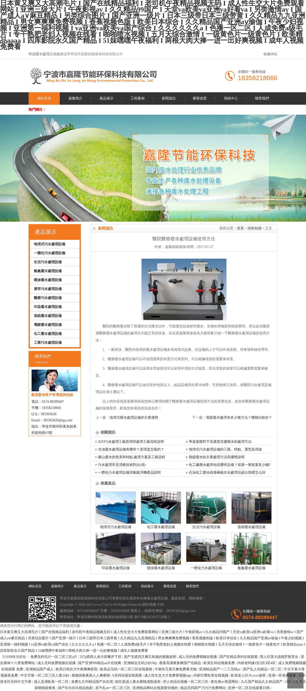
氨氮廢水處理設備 (251, 568)
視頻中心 (231, 98)
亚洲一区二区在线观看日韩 (249, 688)
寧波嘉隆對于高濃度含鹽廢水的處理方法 (220, 442)
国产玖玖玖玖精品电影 (76, 688)
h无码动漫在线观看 (127, 675)
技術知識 (254, 228)
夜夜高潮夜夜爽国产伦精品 (180, 663)
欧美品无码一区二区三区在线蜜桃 (126, 669)
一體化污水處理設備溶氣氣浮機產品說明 (129, 472)
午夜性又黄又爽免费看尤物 (176, 669)
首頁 (240, 228)
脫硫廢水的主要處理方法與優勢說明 (217, 457)
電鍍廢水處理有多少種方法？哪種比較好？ (239, 417)
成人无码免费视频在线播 (198, 657)
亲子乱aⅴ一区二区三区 (113, 688)
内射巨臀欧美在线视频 (211, 675)
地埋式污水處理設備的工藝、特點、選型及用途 (225, 449)
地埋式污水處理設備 (115, 527)
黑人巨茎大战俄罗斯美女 (279, 657)
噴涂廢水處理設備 (161, 568)
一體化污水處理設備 (206, 568)
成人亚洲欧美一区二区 (52, 682)
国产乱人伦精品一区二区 (262, 669)
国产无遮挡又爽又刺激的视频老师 (150, 657)
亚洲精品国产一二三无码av (220, 669)
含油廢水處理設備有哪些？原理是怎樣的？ (131, 449)
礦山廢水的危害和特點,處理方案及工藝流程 (131, 457)
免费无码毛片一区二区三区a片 (54, 657)
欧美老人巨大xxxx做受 (249, 675)
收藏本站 (270, 54)
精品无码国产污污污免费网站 (203, 688)
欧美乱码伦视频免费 (220, 663)
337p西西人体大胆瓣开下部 (101, 657)
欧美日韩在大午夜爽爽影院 (77, 669)
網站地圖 (149, 604)
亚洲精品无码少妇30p (141, 663)
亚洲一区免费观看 (282, 675)
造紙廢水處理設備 (251, 527)
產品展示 (106, 98)
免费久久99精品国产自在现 (92, 682)
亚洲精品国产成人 (40, 669)
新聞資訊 (169, 98)
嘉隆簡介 (75, 98)
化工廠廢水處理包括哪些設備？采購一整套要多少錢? (229, 465)
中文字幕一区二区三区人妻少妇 (45, 675)
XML (161, 604)
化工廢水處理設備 (161, 527)
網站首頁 (44, 98)
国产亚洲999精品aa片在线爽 (100, 663)
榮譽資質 (200, 98)
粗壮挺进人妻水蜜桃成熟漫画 (138, 682)
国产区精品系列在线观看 (239, 657)
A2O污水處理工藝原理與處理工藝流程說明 (131, 442)
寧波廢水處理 (39, 54)
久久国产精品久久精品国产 (262, 682)
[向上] (295, 680)
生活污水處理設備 (206, 527)
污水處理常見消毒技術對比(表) (122, 465)
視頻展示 (147, 586)
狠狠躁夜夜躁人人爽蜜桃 (91, 675)
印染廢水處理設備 (116, 568)
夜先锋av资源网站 (225, 682)
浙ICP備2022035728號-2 (152, 617)
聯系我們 (262, 98)
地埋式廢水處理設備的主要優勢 (133, 417)
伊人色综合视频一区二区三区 (186, 682)
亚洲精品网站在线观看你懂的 (156, 688)
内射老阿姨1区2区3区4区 (257, 663)
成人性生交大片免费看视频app (168, 675)
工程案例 (138, 98)
